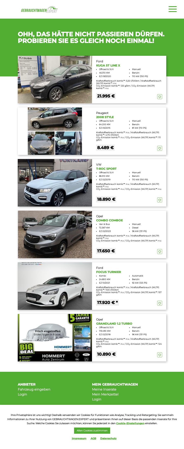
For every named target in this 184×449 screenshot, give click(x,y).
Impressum (79, 438)
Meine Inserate (104, 389)
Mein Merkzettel (105, 394)
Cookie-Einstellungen (130, 423)
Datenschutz (108, 438)
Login (22, 394)
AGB (93, 438)
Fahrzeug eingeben (34, 389)
